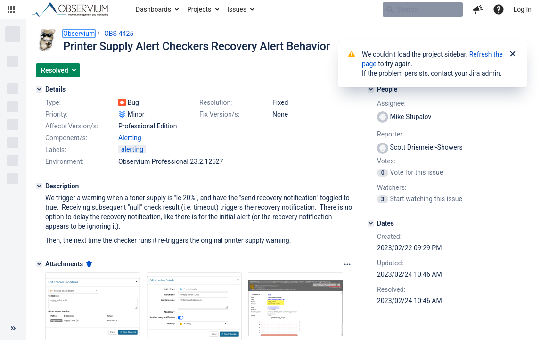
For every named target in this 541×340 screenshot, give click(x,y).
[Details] (39, 89)
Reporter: (390, 134)
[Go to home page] (74, 9)
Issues (236, 9)
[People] (371, 89)
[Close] (512, 54)
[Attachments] (39, 264)
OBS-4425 (118, 33)
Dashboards (153, 9)
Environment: (64, 161)
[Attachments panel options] (347, 264)
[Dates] (371, 223)
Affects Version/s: (71, 126)
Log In (523, 9)
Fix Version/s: (219, 114)
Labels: (55, 149)
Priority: (56, 114)
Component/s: (66, 138)
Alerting (129, 138)
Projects (199, 9)
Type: (53, 102)
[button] (11, 9)
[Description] (39, 186)
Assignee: (391, 103)
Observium (79, 33)
